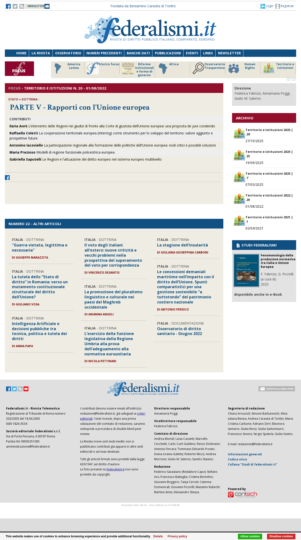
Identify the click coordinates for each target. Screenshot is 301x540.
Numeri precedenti (104, 53)
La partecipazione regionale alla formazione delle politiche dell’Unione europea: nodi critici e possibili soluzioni (112, 145)
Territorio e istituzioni (278, 68)
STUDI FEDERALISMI (256, 245)
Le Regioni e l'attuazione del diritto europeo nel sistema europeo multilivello (85, 159)
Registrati (284, 6)
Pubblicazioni (168, 53)
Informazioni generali (245, 454)
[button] (266, 6)
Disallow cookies (281, 536)
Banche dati (138, 53)
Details (158, 536)
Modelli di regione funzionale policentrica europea (62, 152)
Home (21, 53)
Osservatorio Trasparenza (208, 68)
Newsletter (229, 53)
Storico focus (103, 68)
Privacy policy (177, 536)
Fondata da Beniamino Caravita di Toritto (143, 6)
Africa (168, 68)
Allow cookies (250, 536)
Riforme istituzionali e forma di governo (138, 69)
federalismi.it (116, 469)
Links (208, 53)
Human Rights (241, 68)
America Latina (65, 68)
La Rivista (41, 53)
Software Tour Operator (150, 510)
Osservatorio (68, 53)
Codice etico (237, 459)
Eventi (192, 53)
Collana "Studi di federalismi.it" (252, 464)
